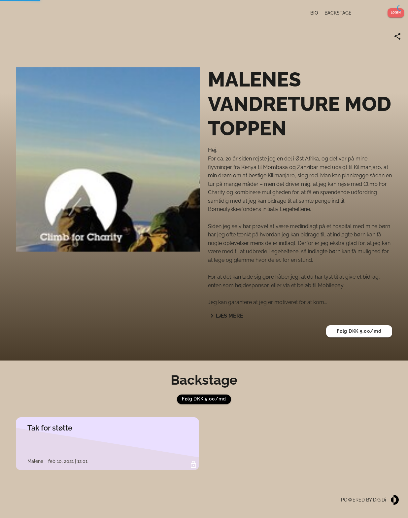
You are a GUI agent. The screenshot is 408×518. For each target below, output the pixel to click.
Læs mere (225, 316)
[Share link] (397, 36)
